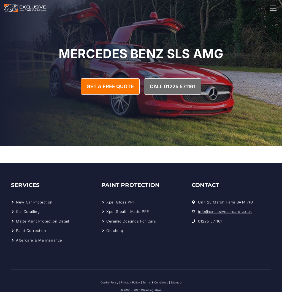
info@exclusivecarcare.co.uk (225, 211)
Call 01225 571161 (173, 86)
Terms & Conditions (155, 282)
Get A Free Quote (110, 86)
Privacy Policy (130, 282)
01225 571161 (210, 221)
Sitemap (176, 282)
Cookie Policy (109, 282)
